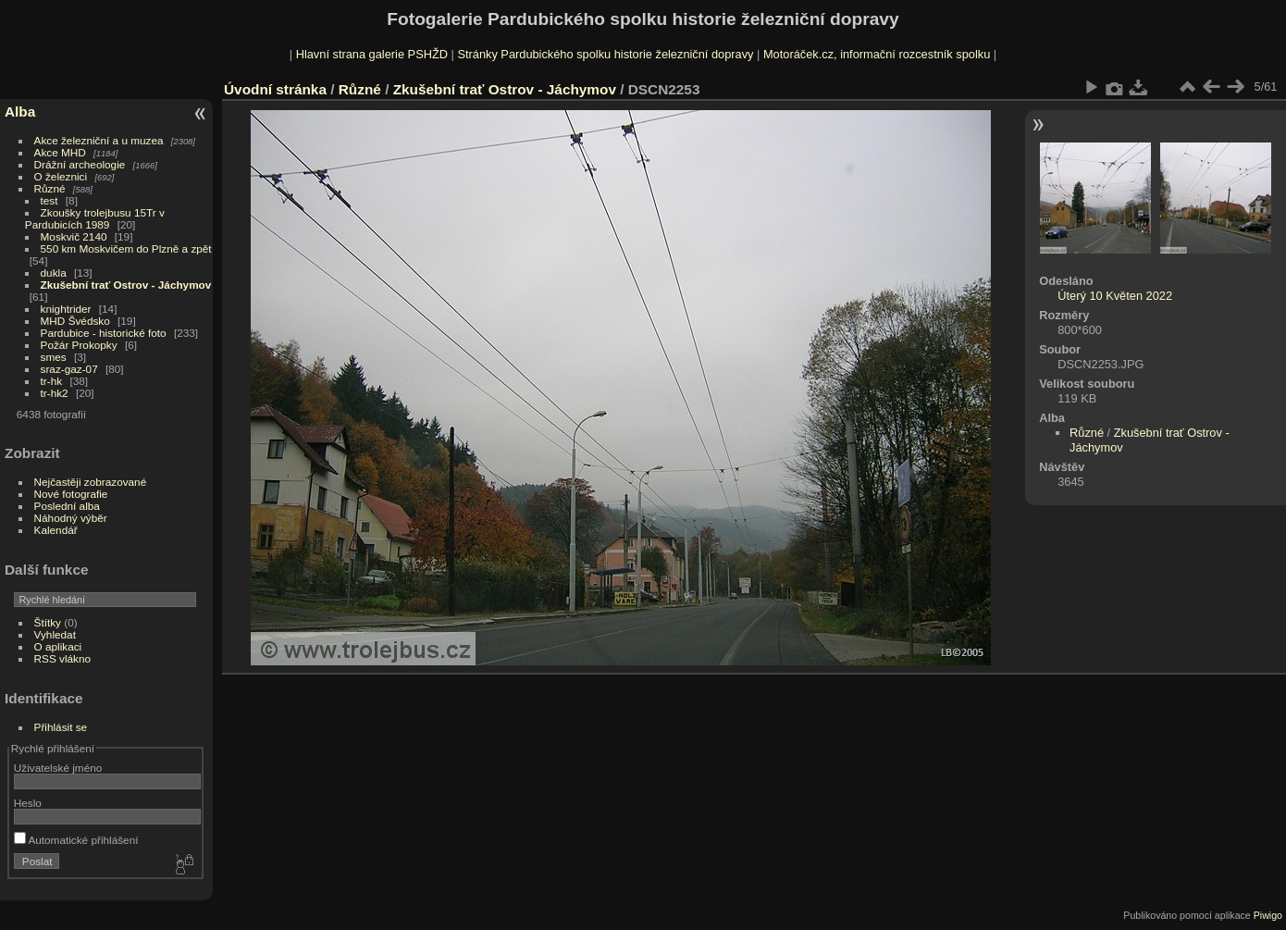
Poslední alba (67, 506)
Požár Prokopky (79, 345)
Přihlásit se (61, 727)
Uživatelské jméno (58, 768)
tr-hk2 (54, 393)
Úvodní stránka (275, 89)
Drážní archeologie (80, 164)
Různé (50, 188)
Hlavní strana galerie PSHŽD (372, 54)
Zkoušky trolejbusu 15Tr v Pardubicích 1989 (95, 218)
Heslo (28, 803)
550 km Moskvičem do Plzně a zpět (126, 248)
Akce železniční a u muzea (99, 140)
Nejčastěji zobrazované (90, 482)
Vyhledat (55, 634)
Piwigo (1268, 915)
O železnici (61, 176)
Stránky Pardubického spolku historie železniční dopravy (605, 54)
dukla (54, 273)
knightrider (66, 309)
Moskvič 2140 (74, 236)
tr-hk (52, 381)
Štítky (47, 622)
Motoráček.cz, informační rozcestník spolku (876, 54)
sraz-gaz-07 (69, 369)
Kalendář (56, 530)
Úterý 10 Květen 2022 (1114, 296)
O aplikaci (58, 646)
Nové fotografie (71, 494)
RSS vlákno (62, 658)
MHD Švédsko (75, 321)
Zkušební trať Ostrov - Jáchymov (126, 285)
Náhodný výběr (70, 518)
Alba (20, 111)
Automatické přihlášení (76, 840)
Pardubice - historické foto (104, 333)
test (49, 200)
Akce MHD (60, 152)
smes (54, 357)
